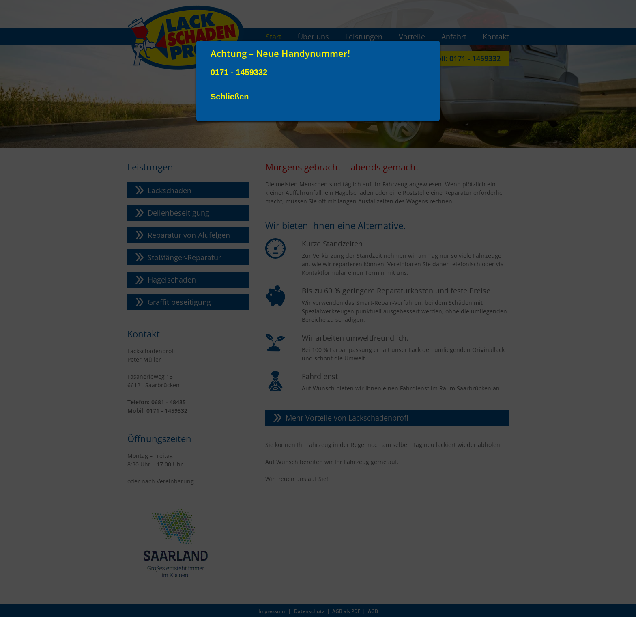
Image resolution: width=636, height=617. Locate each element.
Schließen (230, 96)
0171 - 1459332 (239, 72)
